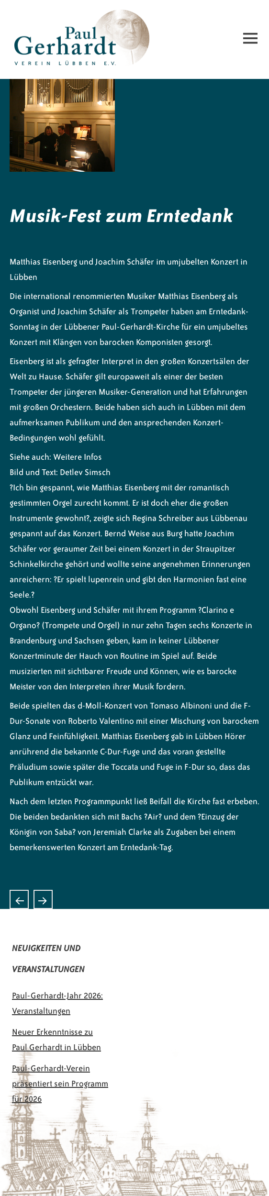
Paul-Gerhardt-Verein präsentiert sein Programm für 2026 (60, 1083)
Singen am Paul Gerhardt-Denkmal (19, 899)
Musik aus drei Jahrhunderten (43, 899)
